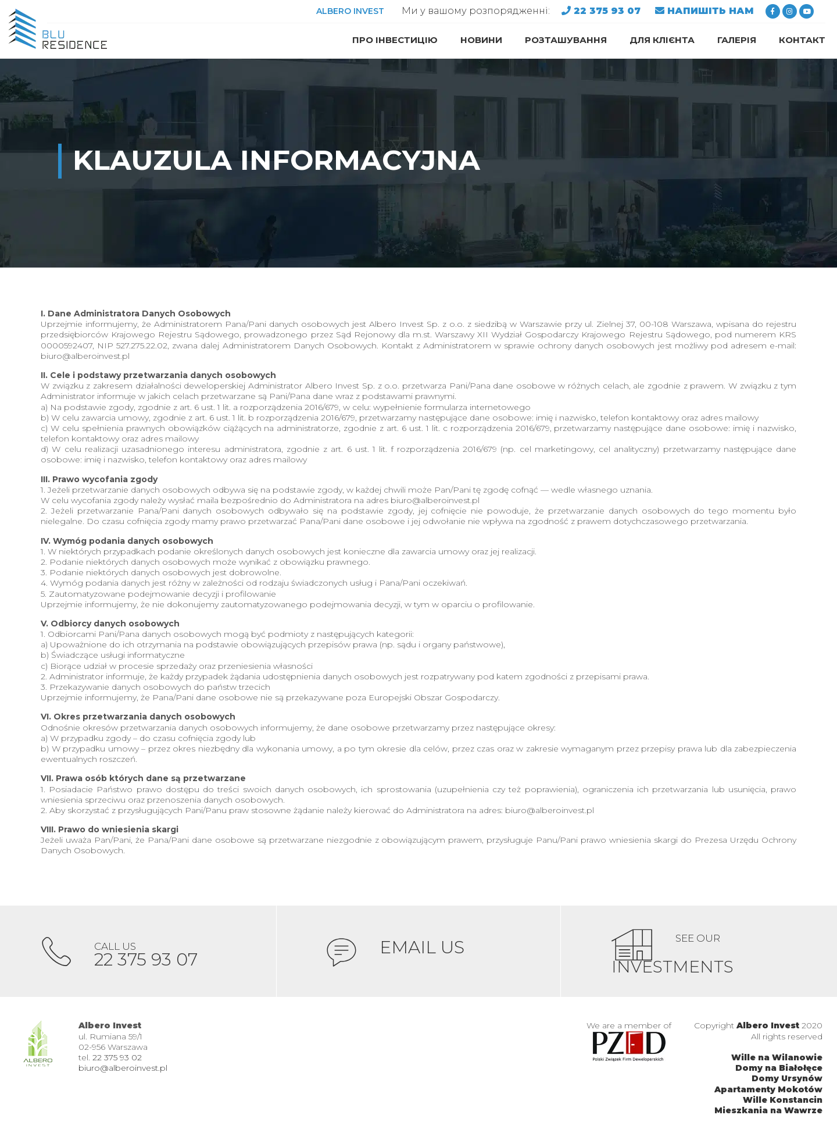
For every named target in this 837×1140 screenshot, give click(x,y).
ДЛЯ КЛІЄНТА (662, 39)
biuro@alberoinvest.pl (122, 1069)
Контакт (802, 39)
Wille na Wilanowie (776, 1058)
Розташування (566, 39)
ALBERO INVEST (350, 11)
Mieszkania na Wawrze (768, 1111)
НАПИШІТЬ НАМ (710, 10)
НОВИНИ (481, 39)
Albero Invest (767, 1027)
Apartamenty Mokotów (768, 1090)
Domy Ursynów (787, 1080)
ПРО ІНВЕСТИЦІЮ (395, 39)
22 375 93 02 (117, 1058)
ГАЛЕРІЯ (736, 39)
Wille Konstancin (782, 1101)
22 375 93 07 (608, 10)
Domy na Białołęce (778, 1069)
